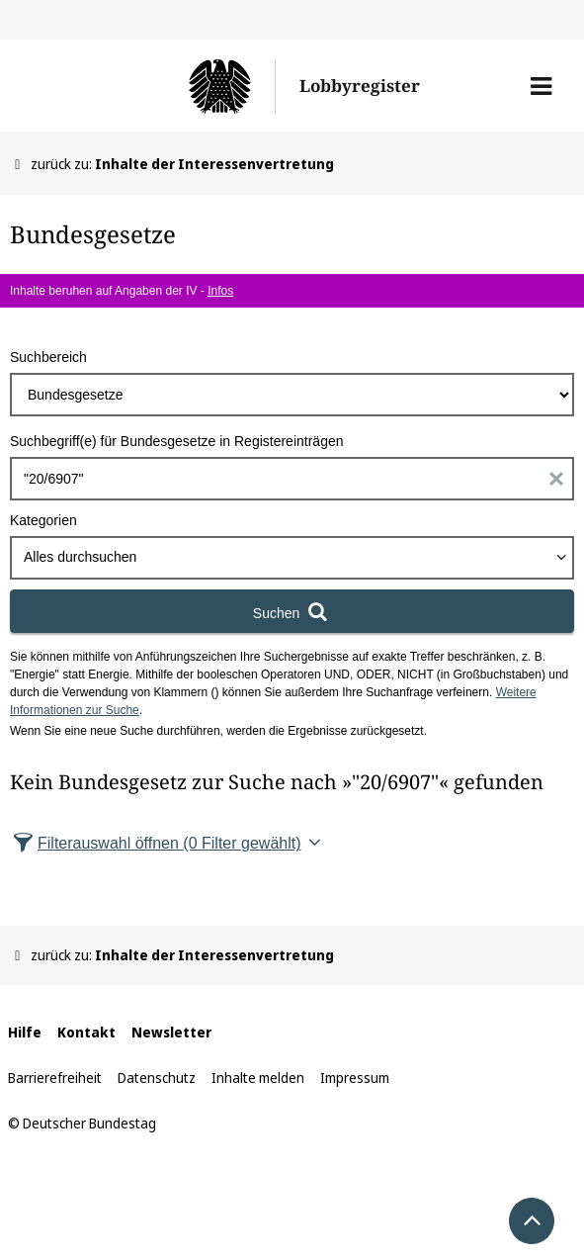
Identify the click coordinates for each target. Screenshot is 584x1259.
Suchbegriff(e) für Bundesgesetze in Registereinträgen (177, 441)
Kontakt (86, 1032)
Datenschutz (157, 1077)
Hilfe (25, 1032)
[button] (541, 86)
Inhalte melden (257, 1077)
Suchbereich (48, 357)
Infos (220, 291)
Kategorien (43, 520)
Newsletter (171, 1032)
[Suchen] (292, 611)
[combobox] (292, 558)
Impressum (354, 1077)
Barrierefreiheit (55, 1077)
